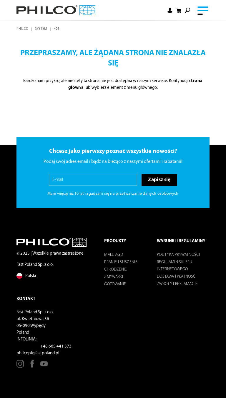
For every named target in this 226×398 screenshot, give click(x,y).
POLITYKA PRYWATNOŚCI (178, 255)
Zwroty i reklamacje (177, 284)
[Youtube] (44, 366)
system (41, 29)
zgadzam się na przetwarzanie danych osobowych (132, 193)
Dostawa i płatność (176, 276)
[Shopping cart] (178, 10)
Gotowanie (115, 284)
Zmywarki (113, 277)
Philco (22, 29)
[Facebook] (32, 366)
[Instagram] (20, 366)
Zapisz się (159, 179)
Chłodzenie (115, 269)
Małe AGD (113, 255)
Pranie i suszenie (120, 262)
